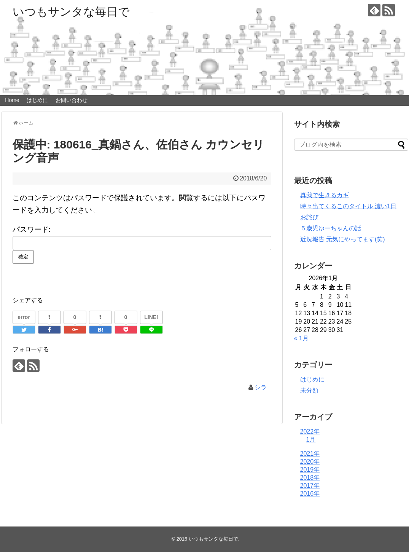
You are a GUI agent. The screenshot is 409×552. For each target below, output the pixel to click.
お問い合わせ (72, 100)
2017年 (310, 485)
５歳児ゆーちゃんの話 (330, 228)
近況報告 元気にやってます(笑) (342, 239)
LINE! (151, 317)
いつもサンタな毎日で (71, 11)
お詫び (309, 217)
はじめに (37, 100)
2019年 (310, 469)
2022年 (310, 431)
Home (12, 100)
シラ (261, 387)
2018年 (310, 477)
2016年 (310, 493)
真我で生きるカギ (324, 195)
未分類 (309, 390)
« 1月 (301, 338)
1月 (311, 439)
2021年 (310, 453)
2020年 (310, 461)
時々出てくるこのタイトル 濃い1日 (348, 206)
